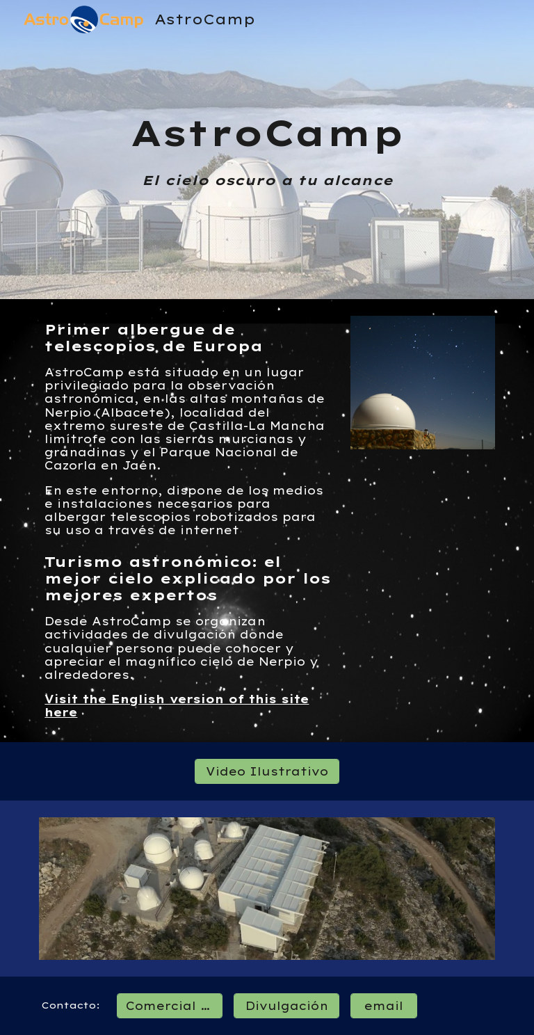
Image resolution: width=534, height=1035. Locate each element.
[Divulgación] (286, 1006)
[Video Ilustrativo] (266, 771)
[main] (266, 150)
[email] (383, 1006)
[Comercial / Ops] (169, 1006)
